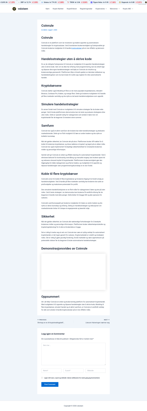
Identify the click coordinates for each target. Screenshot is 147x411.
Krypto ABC (128, 9)
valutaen (23, 8)
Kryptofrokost (72, 9)
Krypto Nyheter (58, 9)
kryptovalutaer (76, 48)
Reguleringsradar (86, 9)
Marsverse (115, 9)
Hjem (48, 9)
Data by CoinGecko (142, 4)
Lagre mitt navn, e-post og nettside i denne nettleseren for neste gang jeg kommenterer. (72, 378)
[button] (106, 9)
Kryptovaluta (101, 9)
